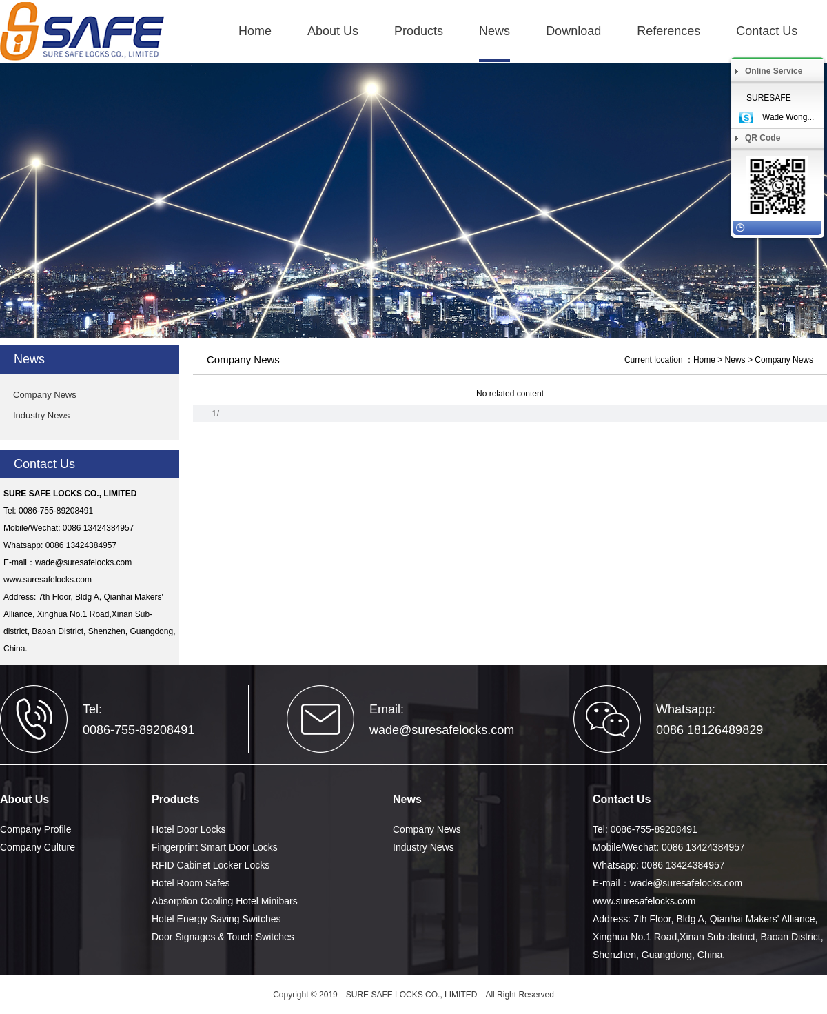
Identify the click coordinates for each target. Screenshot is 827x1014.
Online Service (773, 71)
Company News (44, 394)
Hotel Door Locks (188, 829)
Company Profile (36, 829)
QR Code (762, 138)
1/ (215, 413)
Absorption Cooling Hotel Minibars (225, 900)
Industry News (41, 415)
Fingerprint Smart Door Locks (215, 847)
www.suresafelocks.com (47, 580)
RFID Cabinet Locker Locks (210, 865)
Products (418, 31)
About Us (332, 31)
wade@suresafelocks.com (83, 562)
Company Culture (37, 847)
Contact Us (766, 31)
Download (573, 31)
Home (255, 31)
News (494, 31)
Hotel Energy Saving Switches (216, 918)
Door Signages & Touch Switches (223, 936)
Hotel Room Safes (191, 883)
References (668, 31)
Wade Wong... (788, 117)
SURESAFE (768, 98)
